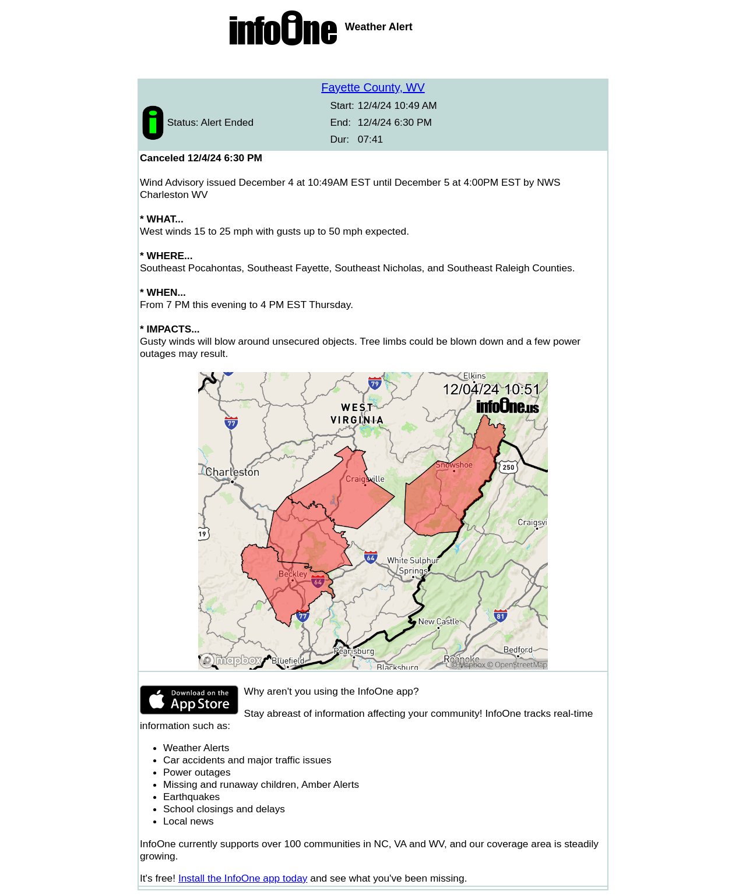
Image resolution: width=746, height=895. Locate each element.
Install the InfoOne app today (243, 878)
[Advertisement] (373, 64)
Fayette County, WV (372, 87)
